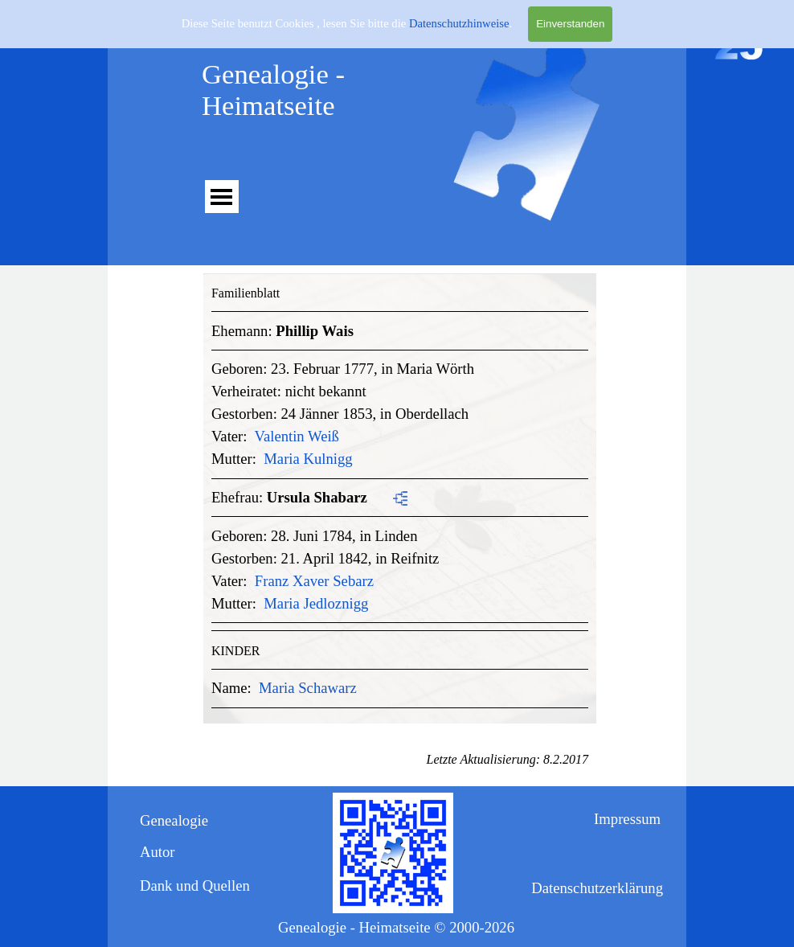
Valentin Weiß (297, 436)
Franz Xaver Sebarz (314, 580)
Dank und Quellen (195, 885)
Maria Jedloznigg (316, 603)
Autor (157, 851)
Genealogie (174, 820)
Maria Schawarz (308, 687)
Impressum (627, 818)
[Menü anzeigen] (221, 196)
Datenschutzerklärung (597, 887)
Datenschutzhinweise (459, 23)
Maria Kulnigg (308, 458)
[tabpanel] (399, 494)
